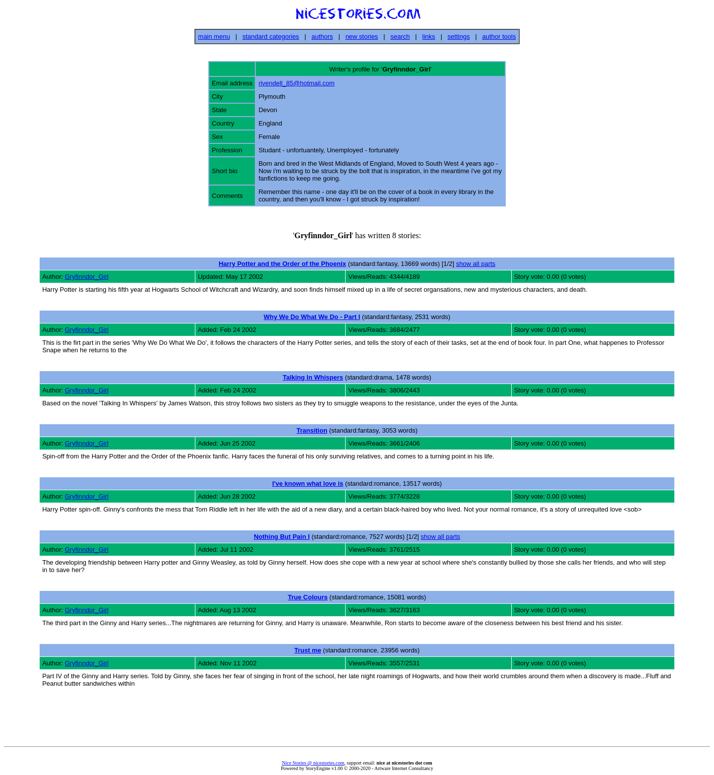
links (428, 36)
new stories (362, 36)
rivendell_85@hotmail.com (296, 83)
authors (322, 36)
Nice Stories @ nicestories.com (313, 763)
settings (459, 36)
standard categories (270, 36)
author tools (499, 36)
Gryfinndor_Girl (87, 276)
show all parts (475, 263)
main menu (214, 36)
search (400, 36)
